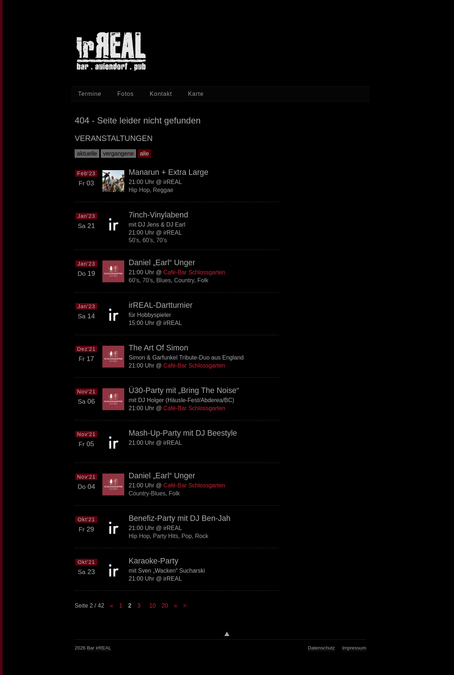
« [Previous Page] (111, 606)
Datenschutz (321, 648)
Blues (163, 280)
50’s (134, 240)
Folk (202, 280)
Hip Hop (139, 190)
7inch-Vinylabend (158, 215)
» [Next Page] (175, 606)
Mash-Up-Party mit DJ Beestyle (183, 433)
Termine (89, 94)
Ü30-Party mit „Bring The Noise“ (184, 390)
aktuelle (87, 153)
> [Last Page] (184, 606)
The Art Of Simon (158, 348)
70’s (161, 240)
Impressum (354, 648)
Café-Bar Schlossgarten (194, 272)
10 (152, 606)
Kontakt (161, 94)
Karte (196, 94)
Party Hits (165, 536)
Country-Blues (147, 493)
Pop (186, 536)
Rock (201, 536)
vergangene (118, 153)
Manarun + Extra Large (168, 172)
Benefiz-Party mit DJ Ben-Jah (180, 518)
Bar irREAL (99, 648)
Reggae (163, 190)
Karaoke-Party (153, 561)
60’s (147, 240)
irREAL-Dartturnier (160, 305)
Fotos (125, 94)
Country (184, 280)
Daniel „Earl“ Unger (162, 262)
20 (164, 606)
